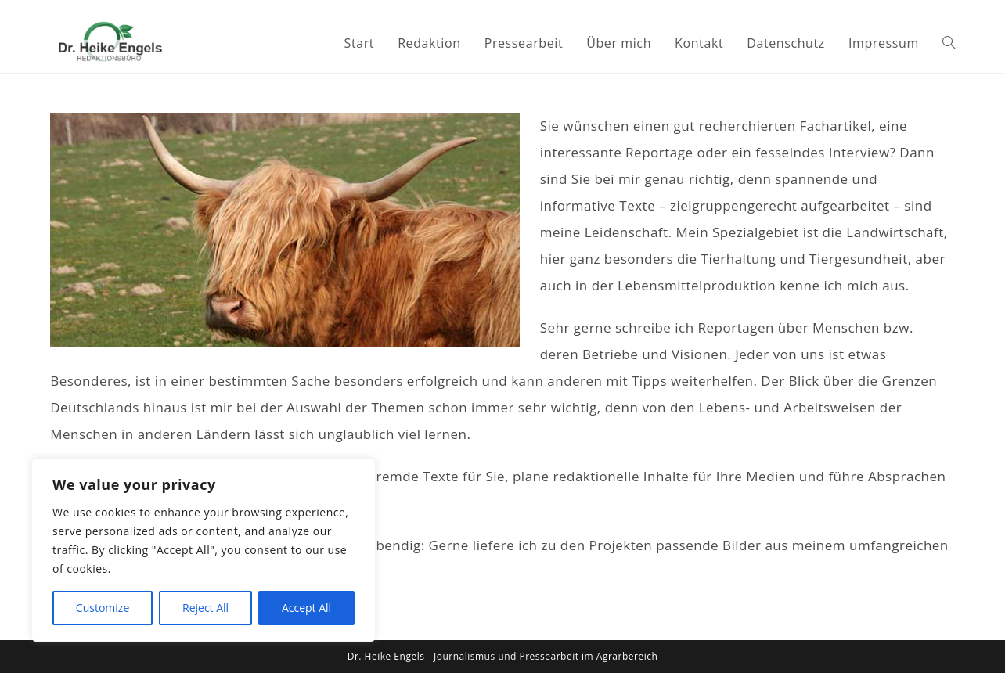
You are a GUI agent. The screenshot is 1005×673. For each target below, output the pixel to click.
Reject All (205, 607)
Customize (102, 607)
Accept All (306, 607)
